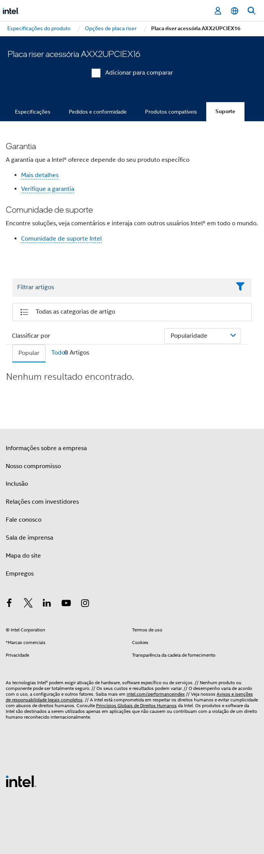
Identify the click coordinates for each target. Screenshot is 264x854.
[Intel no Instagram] (84, 604)
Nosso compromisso (33, 466)
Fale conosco (23, 520)
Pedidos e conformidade (98, 111)
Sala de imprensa (29, 538)
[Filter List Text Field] (121, 287)
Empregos (20, 573)
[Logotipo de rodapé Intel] (21, 781)
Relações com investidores (42, 502)
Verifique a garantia (47, 189)
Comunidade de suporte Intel (61, 238)
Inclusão (17, 484)
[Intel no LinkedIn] (47, 604)
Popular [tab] (28, 353)
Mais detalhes (40, 175)
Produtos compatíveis (171, 111)
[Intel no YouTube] (66, 604)
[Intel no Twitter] (28, 604)
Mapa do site (23, 556)
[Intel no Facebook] (9, 604)
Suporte (225, 111)
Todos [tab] (59, 352)
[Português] (234, 10)
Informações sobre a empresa (46, 448)
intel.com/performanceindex (156, 694)
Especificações (33, 111)
